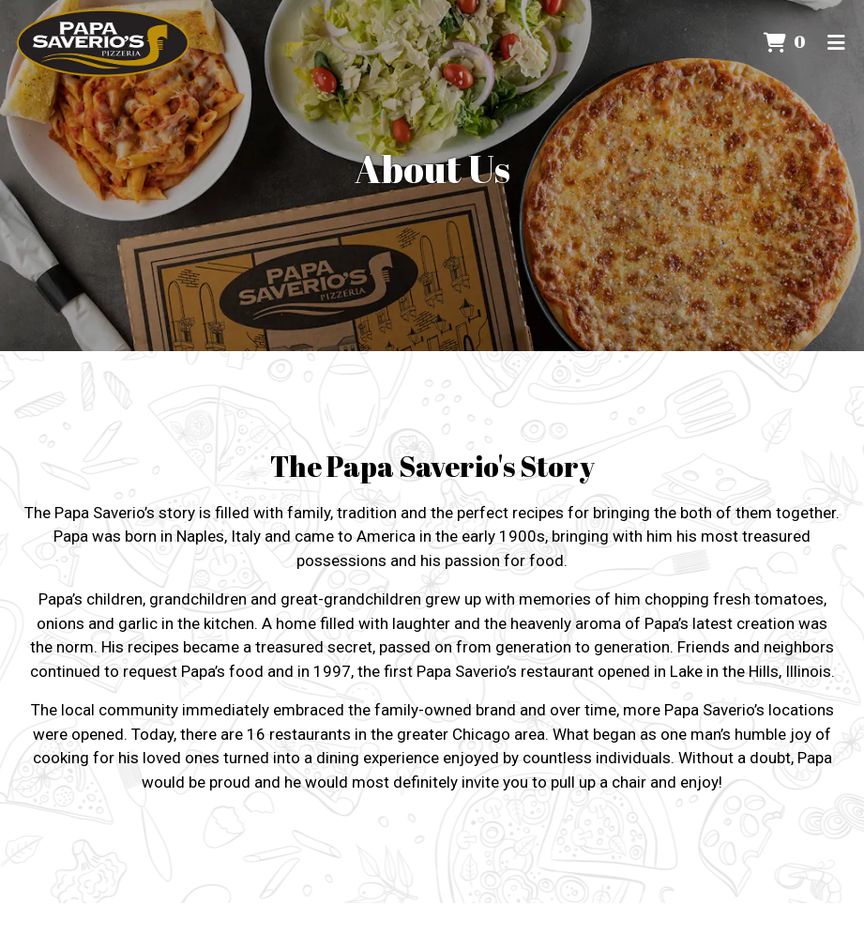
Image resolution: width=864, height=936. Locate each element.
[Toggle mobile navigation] (836, 42)
